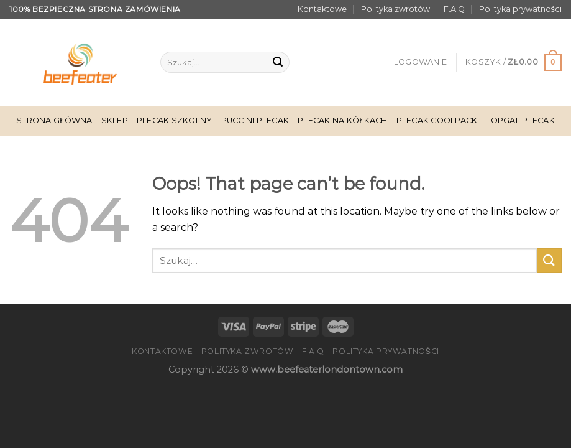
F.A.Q (454, 9)
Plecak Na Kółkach (342, 120)
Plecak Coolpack (437, 120)
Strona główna (54, 120)
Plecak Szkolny (174, 120)
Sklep (114, 120)
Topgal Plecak (520, 120)
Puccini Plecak (255, 120)
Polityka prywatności (520, 9)
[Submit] (277, 62)
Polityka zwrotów (395, 9)
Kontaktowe (322, 9)
